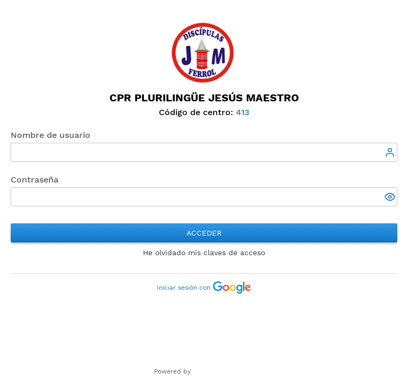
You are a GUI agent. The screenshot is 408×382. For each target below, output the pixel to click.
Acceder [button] (204, 233)
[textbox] (204, 152)
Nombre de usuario (50, 135)
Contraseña (34, 180)
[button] (391, 198)
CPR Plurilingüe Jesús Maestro (204, 97)
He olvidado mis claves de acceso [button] (204, 252)
